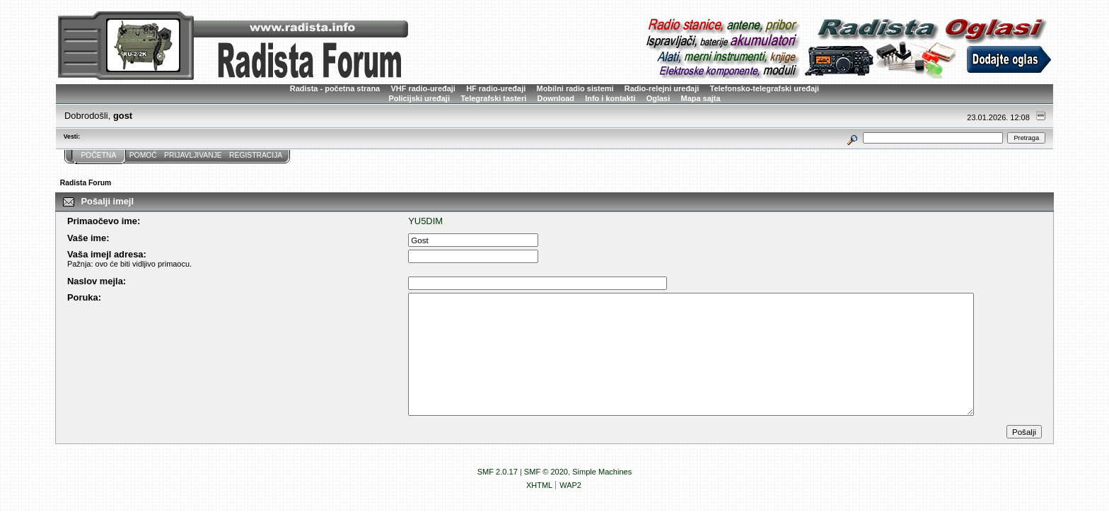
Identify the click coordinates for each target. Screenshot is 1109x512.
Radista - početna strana (335, 88)
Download (556, 98)
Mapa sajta (701, 98)
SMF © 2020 (546, 471)
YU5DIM (425, 221)
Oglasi (658, 98)
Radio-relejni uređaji (662, 88)
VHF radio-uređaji (422, 88)
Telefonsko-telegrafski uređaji (765, 88)
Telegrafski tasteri (493, 98)
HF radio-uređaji (496, 88)
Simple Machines (602, 471)
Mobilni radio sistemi (575, 88)
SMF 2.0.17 (497, 471)
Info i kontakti (610, 98)
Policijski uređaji (419, 98)
